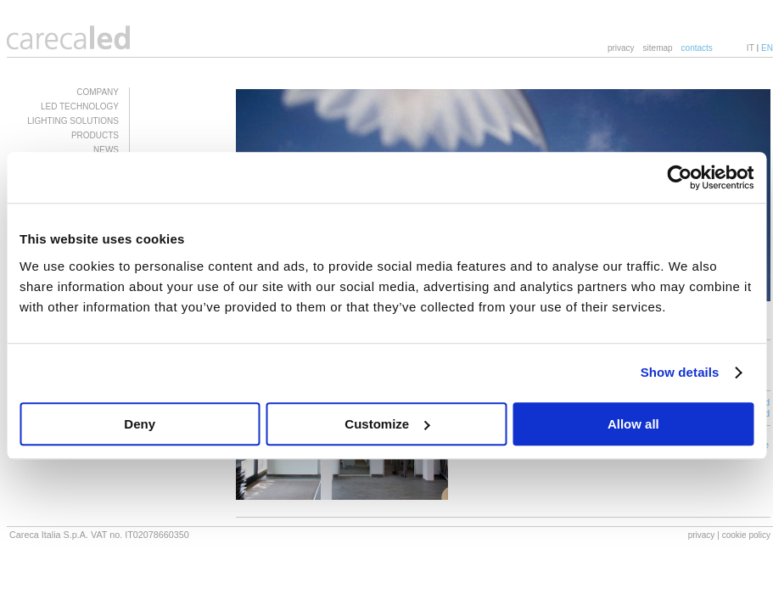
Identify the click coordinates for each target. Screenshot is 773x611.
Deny (139, 424)
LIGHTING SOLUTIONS (73, 121)
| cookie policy (743, 535)
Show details (680, 372)
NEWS (106, 149)
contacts (697, 48)
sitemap (658, 48)
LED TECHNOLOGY (80, 106)
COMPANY (97, 92)
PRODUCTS (95, 135)
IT (750, 48)
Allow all (633, 424)
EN (767, 48)
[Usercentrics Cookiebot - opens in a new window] (679, 177)
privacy (621, 48)
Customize (386, 424)
